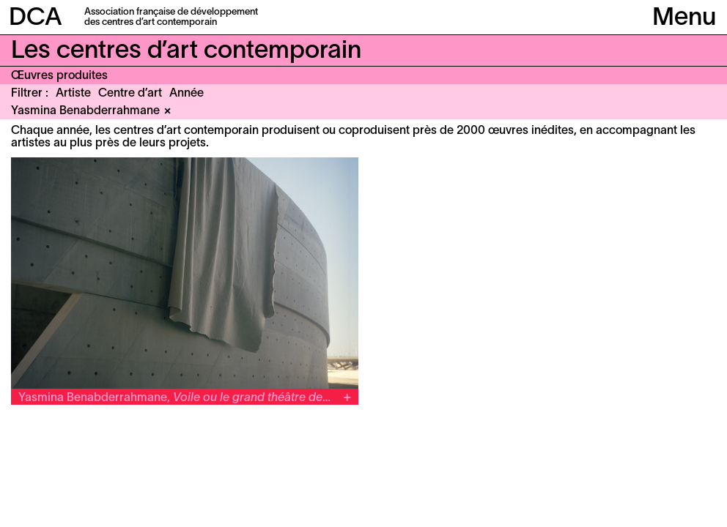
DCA (35, 18)
